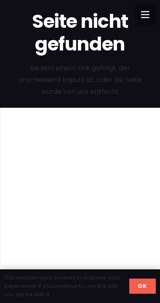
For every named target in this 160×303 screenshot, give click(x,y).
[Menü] (145, 14)
